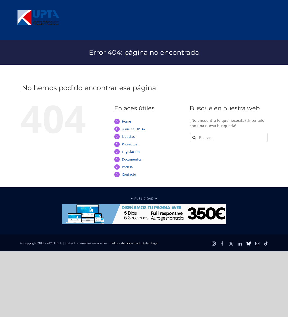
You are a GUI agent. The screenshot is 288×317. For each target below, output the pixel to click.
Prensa (127, 167)
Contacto (129, 174)
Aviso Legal (150, 243)
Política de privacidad (125, 243)
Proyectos (129, 144)
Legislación (131, 151)
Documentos (132, 159)
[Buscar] (194, 137)
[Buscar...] (229, 137)
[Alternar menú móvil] (279, 7)
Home (126, 121)
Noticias (128, 136)
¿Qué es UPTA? (134, 129)
